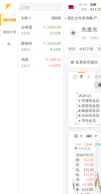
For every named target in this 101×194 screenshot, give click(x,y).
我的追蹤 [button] (9, 20)
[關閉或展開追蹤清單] (65, 18)
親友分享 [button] (9, 32)
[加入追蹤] (73, 33)
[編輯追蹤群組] (9, 44)
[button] (39, 6)
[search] (40, 7)
